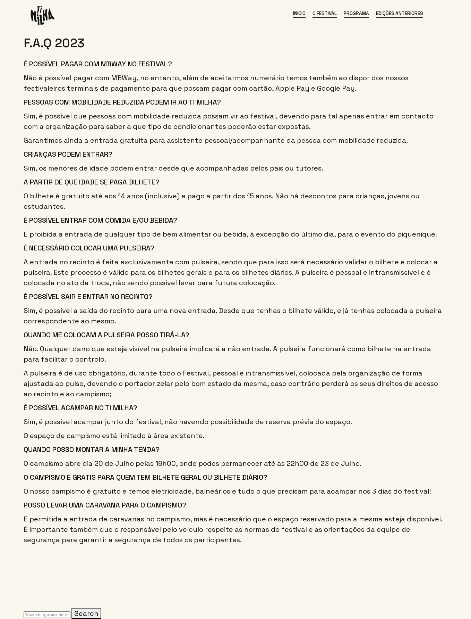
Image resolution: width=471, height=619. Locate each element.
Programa (356, 13)
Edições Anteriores (399, 13)
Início (299, 13)
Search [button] (86, 613)
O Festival (324, 13)
